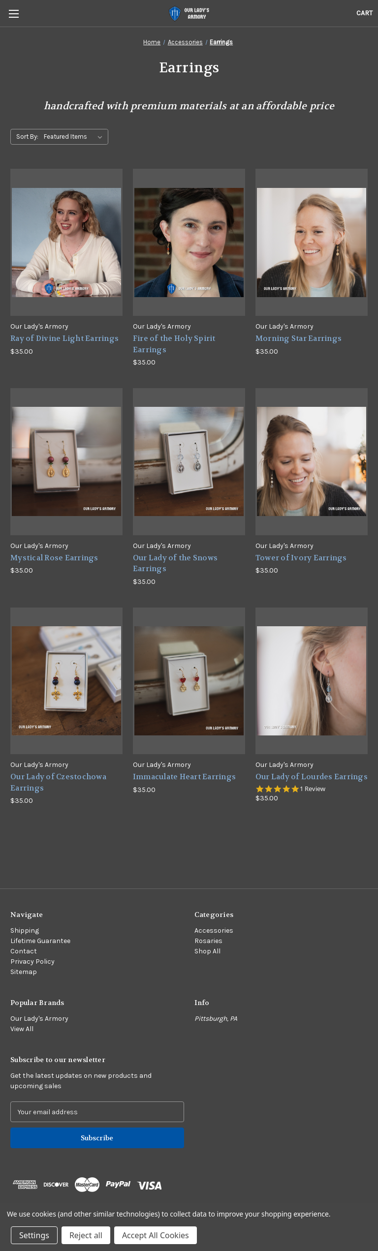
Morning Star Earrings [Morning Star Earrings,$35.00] (298, 338)
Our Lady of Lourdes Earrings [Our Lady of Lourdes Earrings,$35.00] (311, 777)
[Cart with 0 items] (364, 13)
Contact (23, 951)
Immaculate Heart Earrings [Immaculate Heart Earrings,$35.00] (184, 777)
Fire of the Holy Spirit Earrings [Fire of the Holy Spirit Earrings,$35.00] (174, 344)
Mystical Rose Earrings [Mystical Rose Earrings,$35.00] (54, 558)
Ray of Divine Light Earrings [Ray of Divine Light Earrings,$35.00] (64, 338)
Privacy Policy (32, 961)
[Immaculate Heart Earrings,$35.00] (189, 681)
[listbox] (75, 136)
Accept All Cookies (155, 1235)
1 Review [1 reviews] (312, 789)
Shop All (207, 951)
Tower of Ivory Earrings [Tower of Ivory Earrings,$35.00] (301, 558)
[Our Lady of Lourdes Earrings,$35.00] (311, 681)
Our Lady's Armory (39, 1018)
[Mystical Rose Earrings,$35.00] (66, 462)
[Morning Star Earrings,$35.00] (311, 242)
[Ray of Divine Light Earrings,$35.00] (66, 242)
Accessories (213, 930)
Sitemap (23, 972)
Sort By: (27, 136)
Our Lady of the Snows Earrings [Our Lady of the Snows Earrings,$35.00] (175, 563)
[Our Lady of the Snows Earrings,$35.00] (189, 462)
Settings (34, 1235)
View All (21, 1029)
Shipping (24, 930)
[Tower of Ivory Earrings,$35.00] (311, 462)
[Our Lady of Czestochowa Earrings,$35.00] (66, 681)
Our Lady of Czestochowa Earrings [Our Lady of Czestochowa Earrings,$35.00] (58, 782)
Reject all (85, 1235)
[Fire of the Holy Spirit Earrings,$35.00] (189, 242)
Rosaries (208, 941)
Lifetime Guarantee (40, 941)
